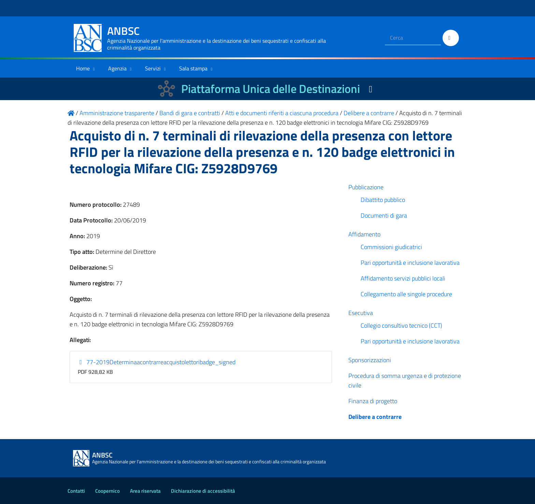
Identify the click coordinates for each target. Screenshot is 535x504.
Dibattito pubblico (383, 199)
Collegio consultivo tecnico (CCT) (401, 325)
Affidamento (364, 234)
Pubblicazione (366, 187)
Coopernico (107, 491)
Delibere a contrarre (375, 416)
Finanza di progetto (372, 401)
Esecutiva (360, 312)
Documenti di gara (384, 215)
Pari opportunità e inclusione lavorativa (410, 262)
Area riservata (145, 491)
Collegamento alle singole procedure (406, 294)
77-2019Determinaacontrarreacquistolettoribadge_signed (157, 362)
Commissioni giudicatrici (391, 246)
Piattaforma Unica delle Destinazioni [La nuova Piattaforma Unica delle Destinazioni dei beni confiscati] (270, 88)
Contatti (76, 491)
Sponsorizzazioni (369, 360)
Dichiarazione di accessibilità (203, 491)
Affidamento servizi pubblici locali (403, 278)
